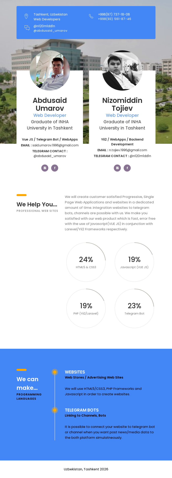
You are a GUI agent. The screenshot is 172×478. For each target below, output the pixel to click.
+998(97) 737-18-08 (114, 14)
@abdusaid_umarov (50, 30)
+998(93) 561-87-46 (114, 19)
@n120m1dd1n (44, 26)
